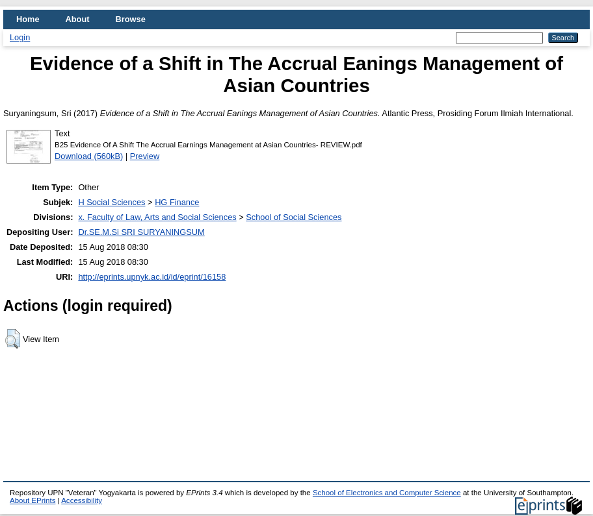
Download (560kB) (89, 156)
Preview (145, 156)
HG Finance (177, 202)
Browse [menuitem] (131, 19)
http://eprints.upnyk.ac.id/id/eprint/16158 (152, 277)
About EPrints (32, 500)
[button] (12, 339)
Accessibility (81, 500)
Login (20, 37)
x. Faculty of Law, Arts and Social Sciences (157, 217)
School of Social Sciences (293, 217)
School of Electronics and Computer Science (387, 493)
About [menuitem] (78, 19)
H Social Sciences (111, 202)
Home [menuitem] (28, 19)
